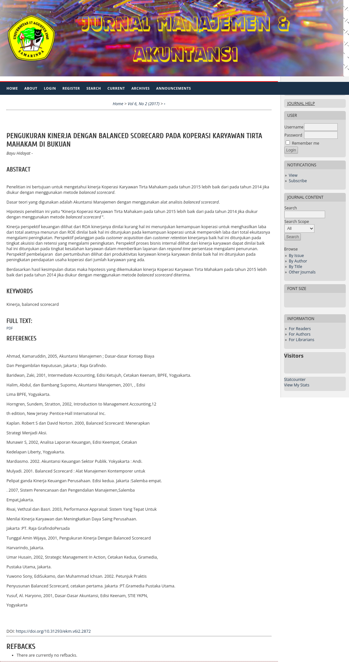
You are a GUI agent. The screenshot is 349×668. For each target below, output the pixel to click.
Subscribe (298, 181)
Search (94, 88)
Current (116, 88)
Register (71, 88)
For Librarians (301, 339)
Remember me (305, 143)
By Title (295, 266)
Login (50, 88)
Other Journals (302, 272)
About (30, 88)
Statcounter (295, 379)
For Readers (300, 328)
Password (293, 135)
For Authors (300, 334)
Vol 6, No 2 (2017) (143, 103)
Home (12, 88)
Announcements (173, 88)
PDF (9, 328)
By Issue (296, 255)
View (293, 175)
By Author (298, 261)
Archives (141, 88)
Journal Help (301, 103)
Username (293, 127)
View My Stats (296, 385)
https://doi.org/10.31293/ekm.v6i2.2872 (53, 631)
